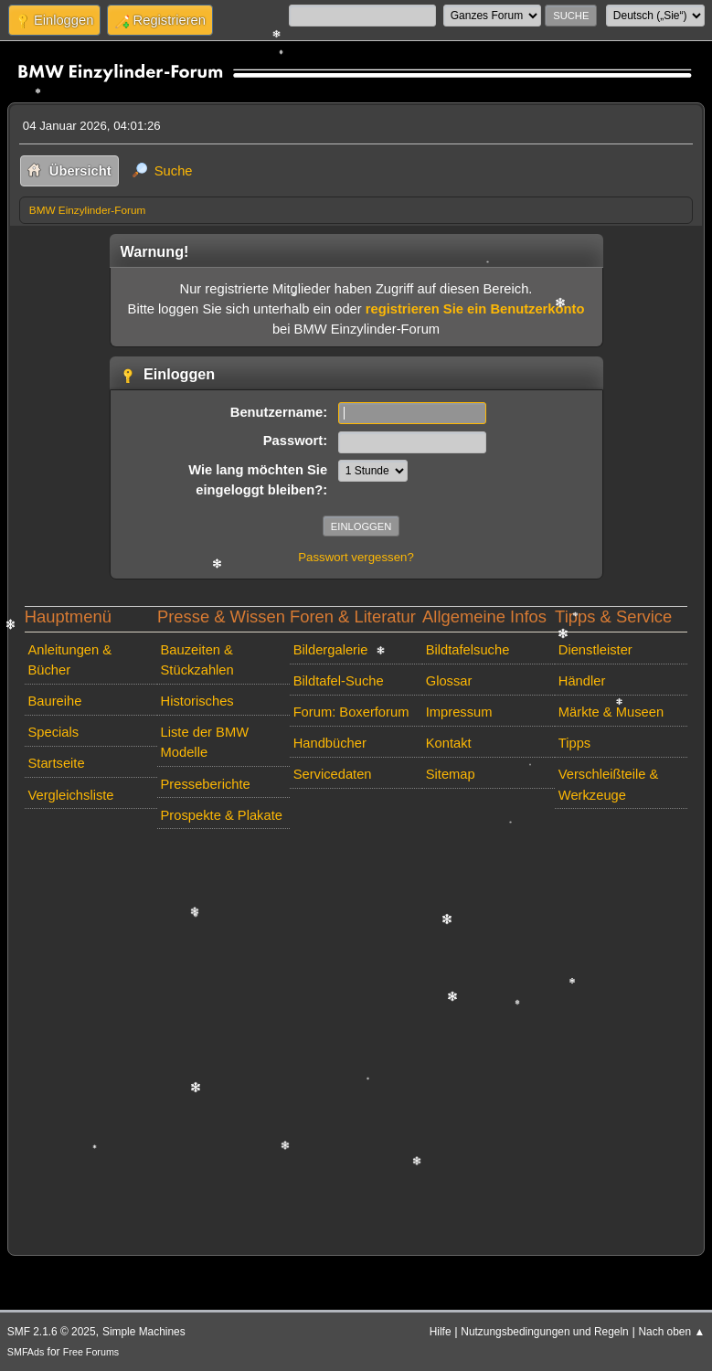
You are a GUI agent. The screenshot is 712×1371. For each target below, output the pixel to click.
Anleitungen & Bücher (69, 660)
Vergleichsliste (70, 795)
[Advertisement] (356, 1038)
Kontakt (449, 743)
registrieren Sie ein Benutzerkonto (475, 309)
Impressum (459, 712)
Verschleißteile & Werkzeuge (608, 784)
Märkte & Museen (611, 712)
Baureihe (54, 701)
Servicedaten (332, 774)
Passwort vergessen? (356, 557)
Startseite (55, 763)
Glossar (449, 681)
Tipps (574, 743)
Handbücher (330, 743)
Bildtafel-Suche (338, 681)
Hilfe (441, 1331)
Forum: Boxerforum (351, 712)
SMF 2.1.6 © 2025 (51, 1331)
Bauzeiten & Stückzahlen (197, 660)
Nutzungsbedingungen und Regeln (544, 1331)
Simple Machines (144, 1331)
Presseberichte (205, 784)
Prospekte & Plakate (221, 815)
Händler (582, 681)
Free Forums (91, 1351)
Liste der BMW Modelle (205, 742)
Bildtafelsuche (468, 650)
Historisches (197, 701)
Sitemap (450, 774)
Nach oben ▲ (672, 1331)
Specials (53, 732)
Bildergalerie (330, 650)
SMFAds (26, 1351)
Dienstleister (595, 650)
